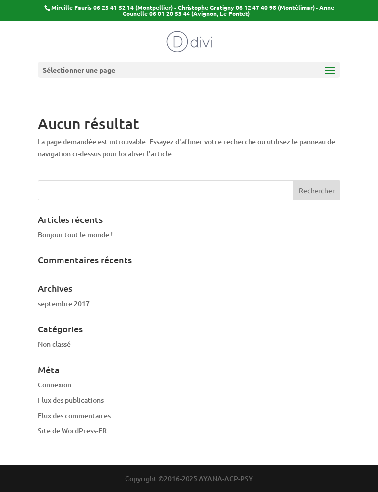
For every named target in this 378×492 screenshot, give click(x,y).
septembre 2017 (64, 303)
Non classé (54, 344)
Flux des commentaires (74, 415)
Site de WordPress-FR (72, 430)
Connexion (54, 384)
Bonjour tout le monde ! (75, 234)
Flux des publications (71, 400)
